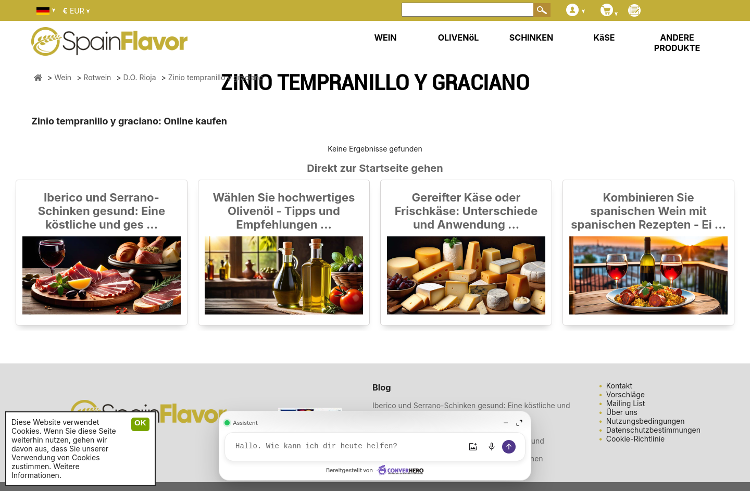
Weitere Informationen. (45, 471)
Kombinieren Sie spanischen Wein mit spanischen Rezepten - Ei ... (648, 211)
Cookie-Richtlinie (635, 438)
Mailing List (625, 403)
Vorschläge (625, 394)
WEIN (385, 37)
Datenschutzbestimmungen (653, 429)
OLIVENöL (458, 37)
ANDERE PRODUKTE (677, 42)
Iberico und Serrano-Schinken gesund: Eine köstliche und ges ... (101, 211)
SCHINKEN (531, 37)
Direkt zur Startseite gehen (375, 168)
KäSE (604, 37)
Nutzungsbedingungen (645, 421)
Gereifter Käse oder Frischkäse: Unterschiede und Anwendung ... (466, 211)
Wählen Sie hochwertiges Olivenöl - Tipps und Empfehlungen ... (284, 211)
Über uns (622, 412)
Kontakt (619, 385)
